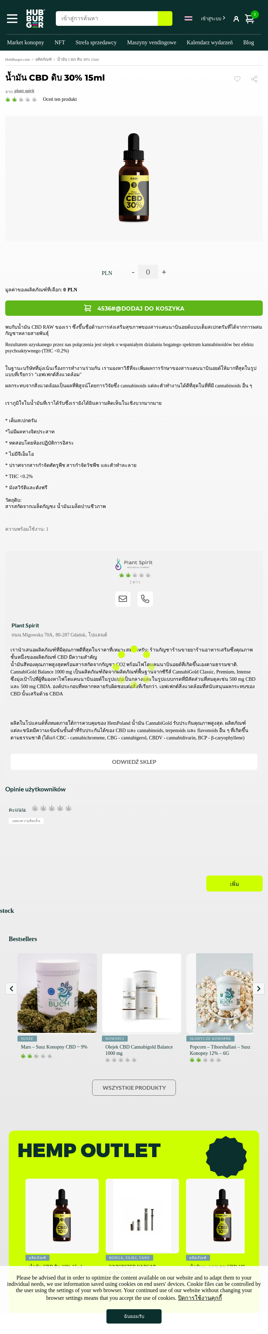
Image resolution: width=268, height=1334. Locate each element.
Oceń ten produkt (60, 99)
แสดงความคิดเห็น (26, 821)
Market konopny (25, 42)
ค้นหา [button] (165, 18)
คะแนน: (17, 809)
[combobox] (188, 19)
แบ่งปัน (257, 78)
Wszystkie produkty (134, 1087)
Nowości (114, 1039)
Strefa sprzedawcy (96, 42)
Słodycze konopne (210, 1039)
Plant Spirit (24, 90)
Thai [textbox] (188, 18)
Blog (248, 42)
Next (259, 988)
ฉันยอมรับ (134, 1316)
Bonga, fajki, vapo (129, 1258)
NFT (59, 42)
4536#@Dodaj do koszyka (140, 308)
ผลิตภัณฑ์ (44, 59)
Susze (27, 1039)
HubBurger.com (17, 59)
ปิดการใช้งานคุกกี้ (200, 1298)
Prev (11, 988)
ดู (237, 78)
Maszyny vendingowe (151, 42)
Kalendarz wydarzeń (210, 42)
